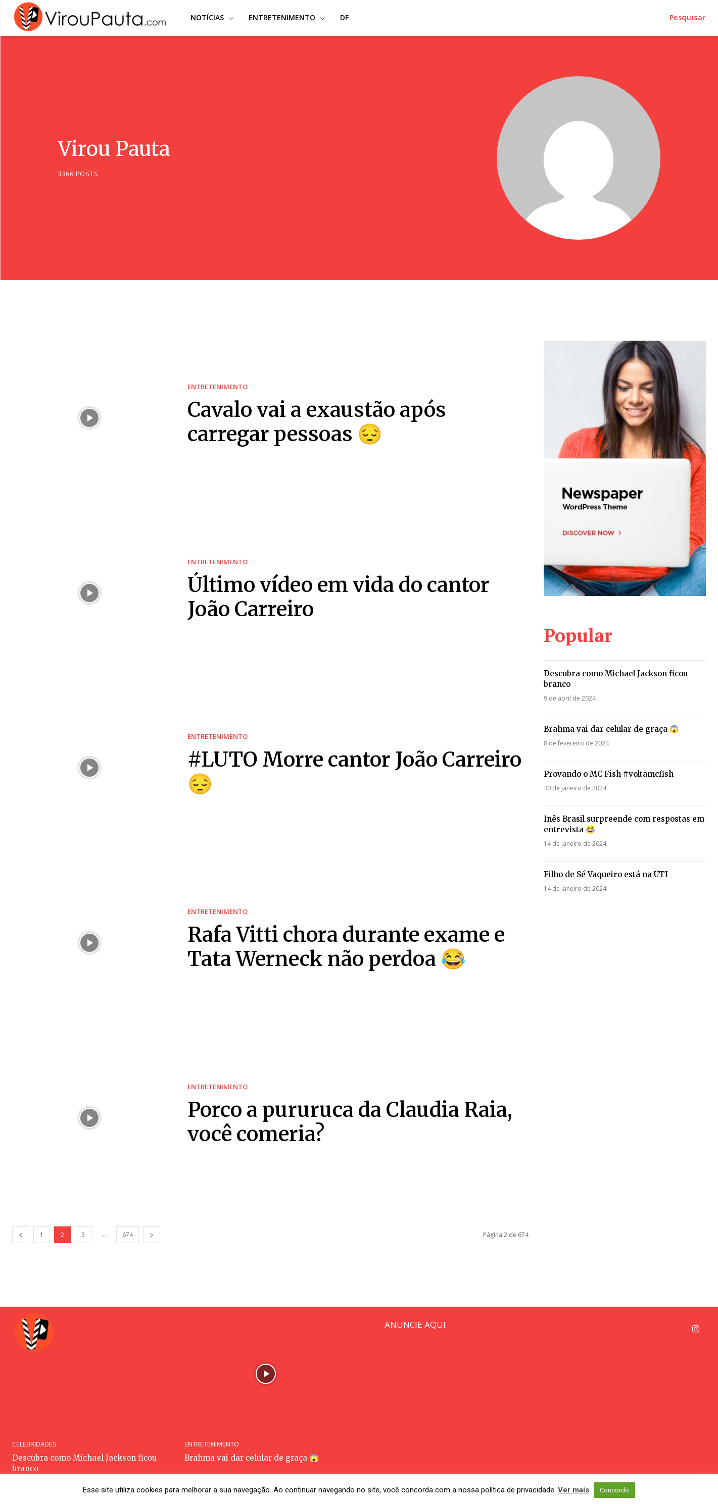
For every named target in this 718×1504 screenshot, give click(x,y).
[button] (687, 17)
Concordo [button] (614, 1490)
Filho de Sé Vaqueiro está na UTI (606, 874)
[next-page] (151, 1234)
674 (127, 1234)
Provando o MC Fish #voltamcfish (609, 774)
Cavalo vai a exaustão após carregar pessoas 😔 (316, 422)
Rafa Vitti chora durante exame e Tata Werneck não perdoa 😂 (346, 947)
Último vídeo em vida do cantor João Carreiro (338, 597)
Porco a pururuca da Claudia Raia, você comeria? (349, 1122)
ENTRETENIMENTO (217, 387)
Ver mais (573, 1489)
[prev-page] (20, 1234)
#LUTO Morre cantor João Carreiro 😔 (354, 771)
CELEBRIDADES (34, 1444)
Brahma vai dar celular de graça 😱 (611, 729)
